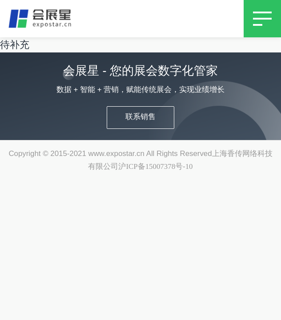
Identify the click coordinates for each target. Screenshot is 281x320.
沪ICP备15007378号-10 (155, 166)
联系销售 (140, 116)
